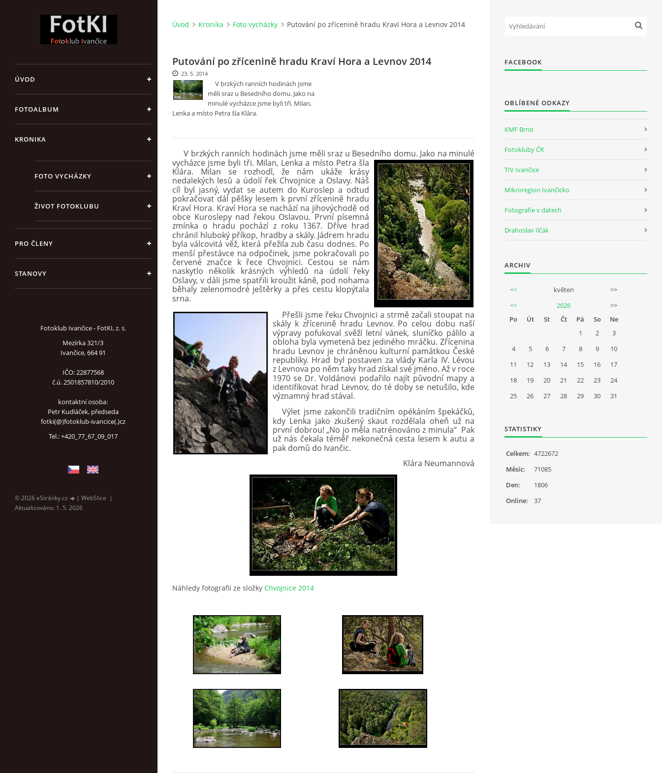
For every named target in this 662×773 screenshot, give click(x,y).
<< (513, 289)
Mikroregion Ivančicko (536, 189)
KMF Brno (519, 129)
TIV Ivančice (521, 169)
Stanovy (31, 273)
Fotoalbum (37, 109)
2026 (563, 305)
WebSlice (93, 498)
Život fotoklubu (66, 206)
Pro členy (34, 243)
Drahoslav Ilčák (526, 230)
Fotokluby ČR (524, 149)
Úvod (25, 79)
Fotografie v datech (533, 210)
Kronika (30, 139)
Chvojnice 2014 (289, 588)
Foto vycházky (63, 176)
